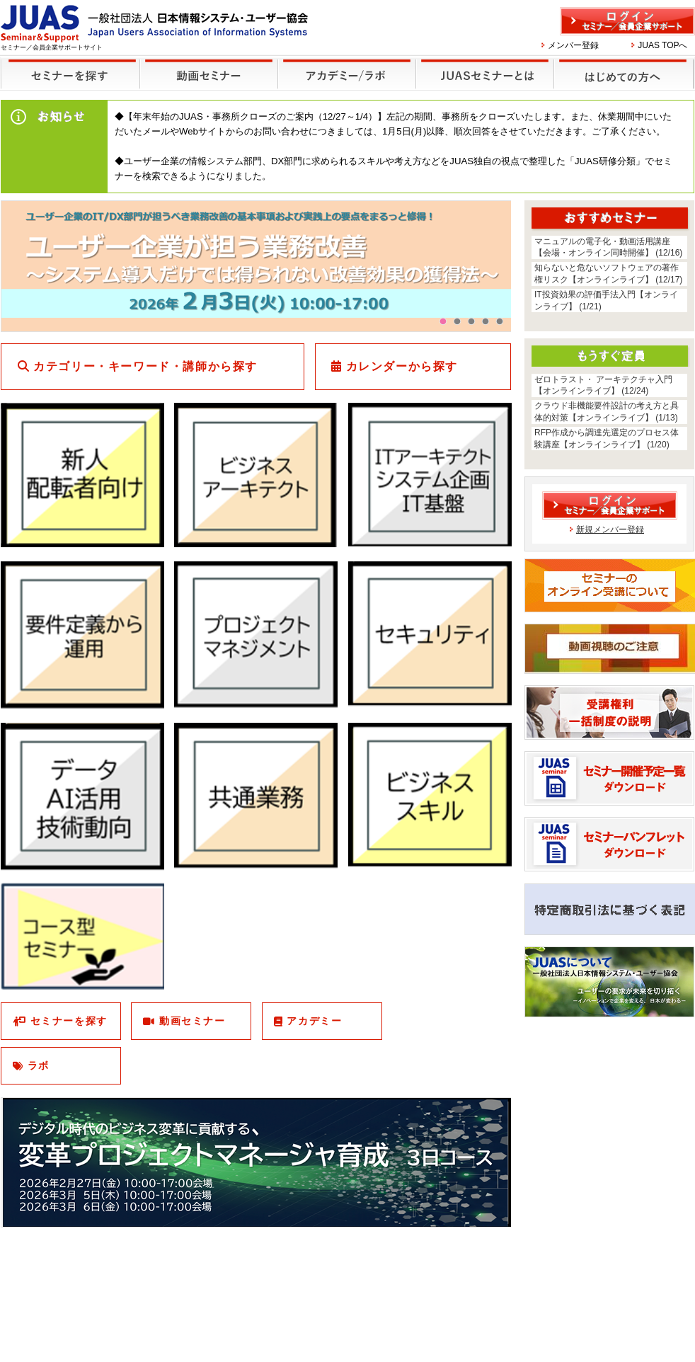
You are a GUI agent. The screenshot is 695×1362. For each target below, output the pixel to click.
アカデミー (314, 1020)
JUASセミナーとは (483, 65)
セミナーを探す (67, 65)
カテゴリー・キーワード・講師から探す (145, 366)
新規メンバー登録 (610, 529)
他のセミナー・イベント (344, 65)
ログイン (627, 21)
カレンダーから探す (402, 366)
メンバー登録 (573, 45)
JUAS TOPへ (662, 45)
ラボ (39, 1065)
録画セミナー (208, 73)
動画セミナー (192, 1020)
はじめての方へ (622, 65)
